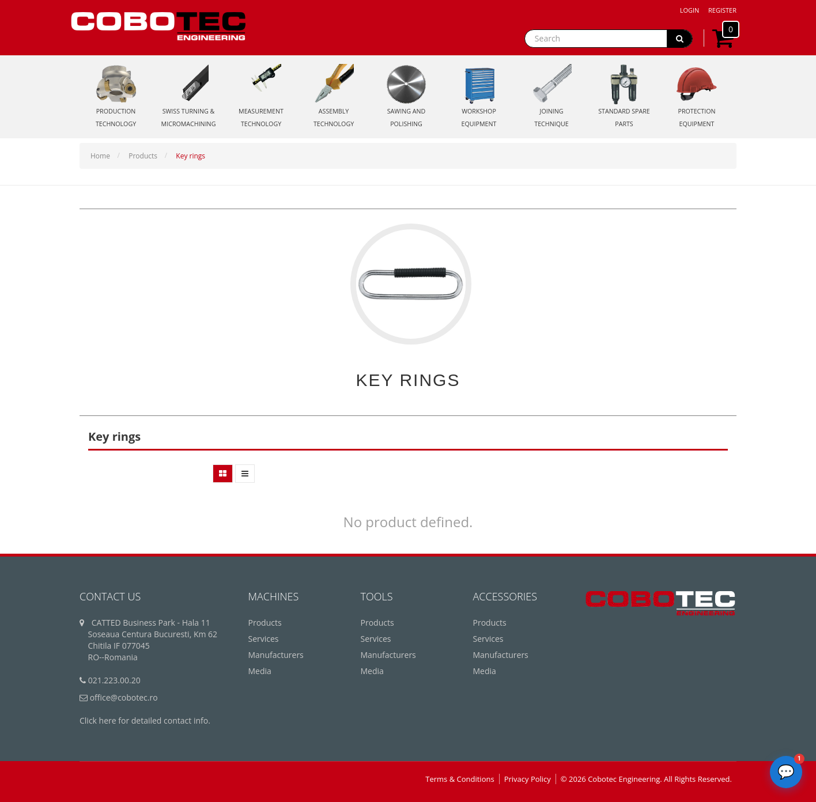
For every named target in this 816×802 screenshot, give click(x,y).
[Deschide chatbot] (786, 772)
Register (722, 10)
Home (100, 156)
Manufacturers (276, 654)
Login (690, 10)
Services (263, 638)
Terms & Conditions (459, 779)
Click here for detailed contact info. (145, 720)
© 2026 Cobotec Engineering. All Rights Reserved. (646, 779)
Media (259, 670)
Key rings (190, 156)
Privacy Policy (527, 779)
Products (143, 156)
